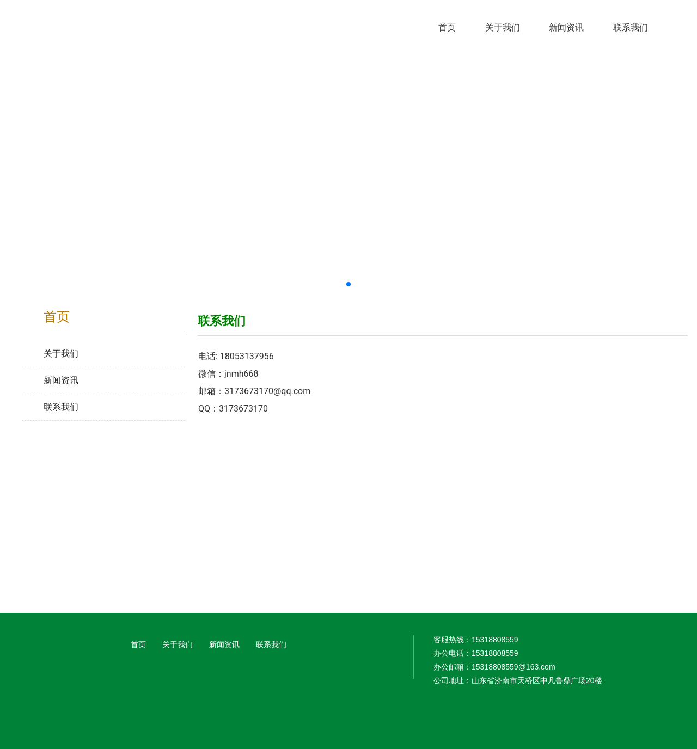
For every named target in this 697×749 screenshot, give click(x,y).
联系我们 (271, 644)
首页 (138, 644)
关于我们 (177, 644)
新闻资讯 (224, 644)
